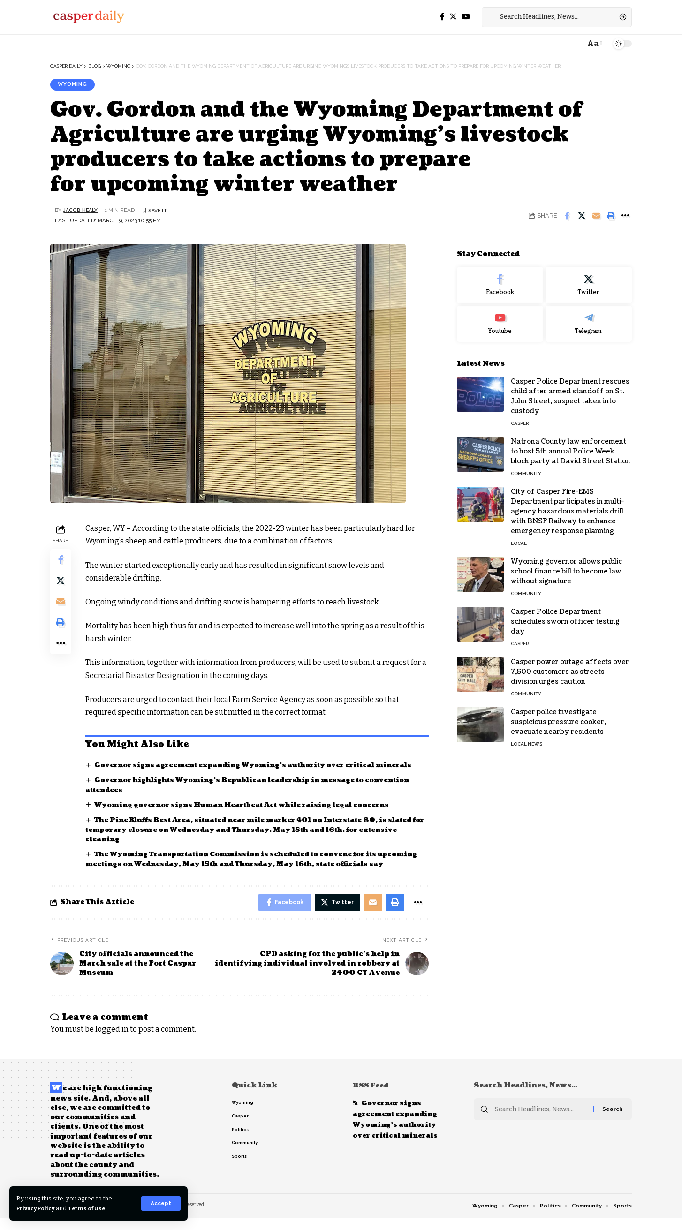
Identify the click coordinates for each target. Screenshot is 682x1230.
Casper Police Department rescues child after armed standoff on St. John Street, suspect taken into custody (570, 390)
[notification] (575, 43)
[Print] (610, 216)
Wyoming (74, 85)
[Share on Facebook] (567, 216)
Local (519, 537)
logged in (112, 1040)
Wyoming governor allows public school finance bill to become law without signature (566, 565)
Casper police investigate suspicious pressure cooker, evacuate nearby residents (558, 716)
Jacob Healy (81, 211)
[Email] (596, 216)
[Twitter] (453, 16)
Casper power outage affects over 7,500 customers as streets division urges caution (570, 665)
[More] (625, 216)
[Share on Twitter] (581, 216)
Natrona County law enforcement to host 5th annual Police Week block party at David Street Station (570, 445)
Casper (520, 417)
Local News (526, 737)
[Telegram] (589, 318)
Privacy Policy (38, 1208)
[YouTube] (465, 16)
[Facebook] (442, 16)
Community (526, 467)
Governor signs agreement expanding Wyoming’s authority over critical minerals (260, 766)
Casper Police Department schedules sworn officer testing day (565, 615)
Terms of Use (94, 1208)
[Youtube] (500, 318)
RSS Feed (371, 1097)
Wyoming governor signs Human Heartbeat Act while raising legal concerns (249, 805)
